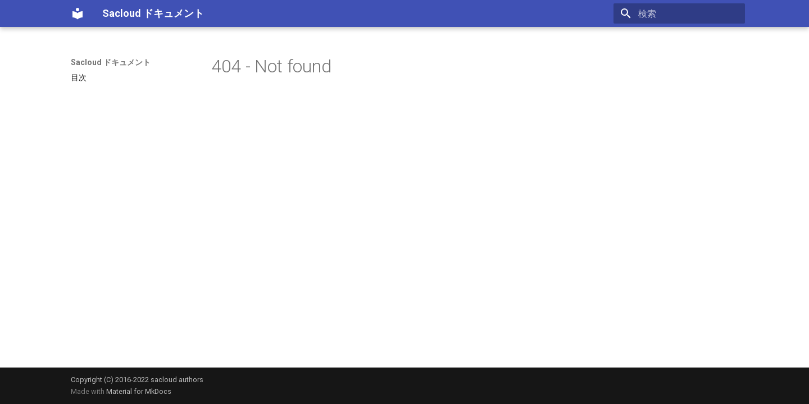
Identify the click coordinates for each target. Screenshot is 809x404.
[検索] (679, 13)
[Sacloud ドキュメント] (77, 13)
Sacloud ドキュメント (111, 62)
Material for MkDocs (138, 391)
